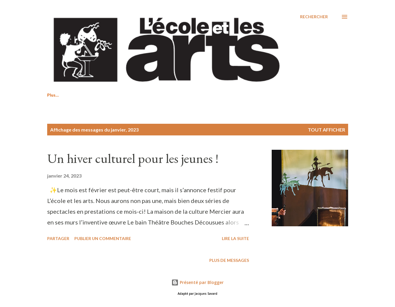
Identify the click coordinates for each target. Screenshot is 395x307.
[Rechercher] (314, 16)
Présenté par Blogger (197, 282)
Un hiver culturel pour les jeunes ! (133, 158)
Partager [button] (58, 238)
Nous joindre (178, 94)
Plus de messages (229, 260)
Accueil (54, 94)
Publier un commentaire (102, 238)
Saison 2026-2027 (96, 94)
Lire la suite (235, 238)
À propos (139, 94)
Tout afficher (326, 129)
